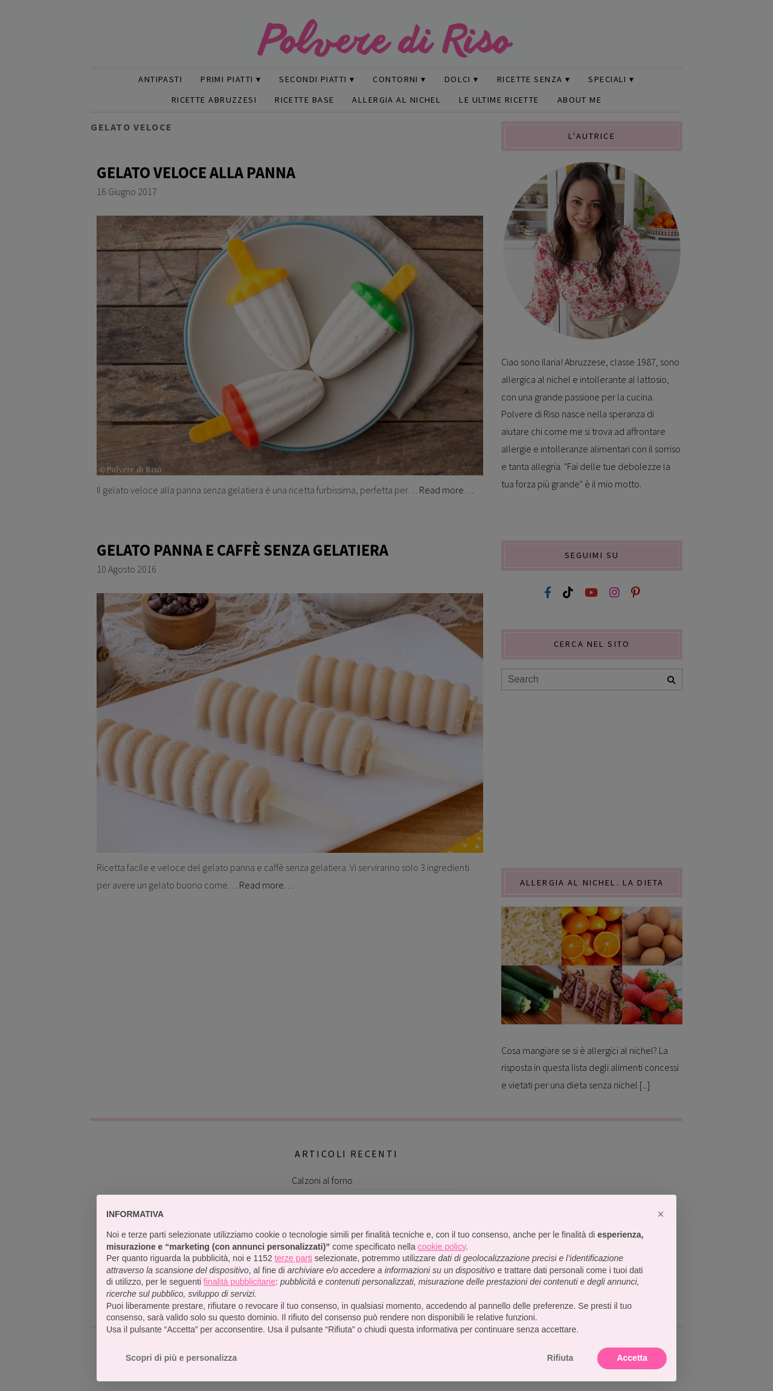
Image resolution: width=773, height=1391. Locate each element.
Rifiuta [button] (560, 1358)
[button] (660, 1214)
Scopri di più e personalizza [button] (181, 1358)
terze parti (293, 1258)
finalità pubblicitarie (239, 1282)
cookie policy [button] (442, 1246)
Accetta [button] (632, 1358)
